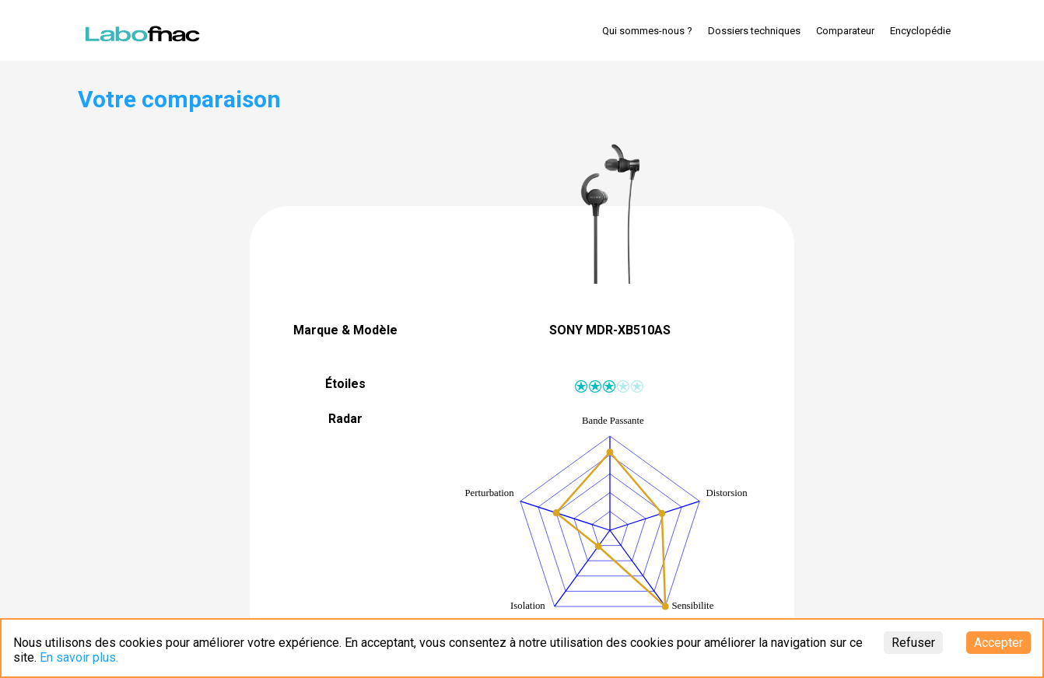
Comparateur (845, 31)
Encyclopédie (920, 31)
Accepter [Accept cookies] (998, 642)
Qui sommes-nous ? (647, 31)
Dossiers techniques (754, 31)
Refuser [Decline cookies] (913, 642)
